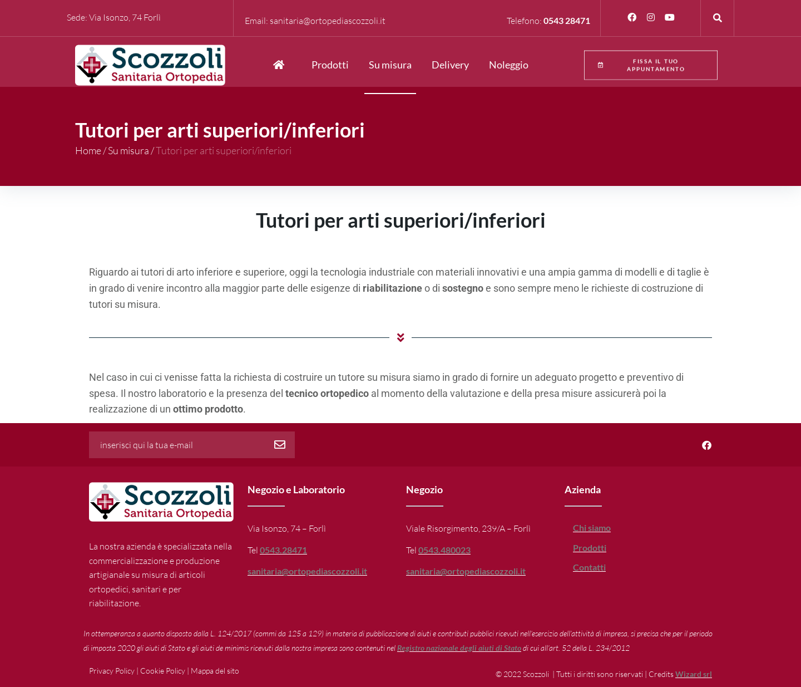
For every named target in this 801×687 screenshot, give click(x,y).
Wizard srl (693, 674)
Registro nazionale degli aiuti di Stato (459, 647)
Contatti (589, 567)
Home (88, 150)
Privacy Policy (112, 670)
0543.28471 (283, 549)
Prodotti (589, 547)
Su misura (128, 150)
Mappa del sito (215, 670)
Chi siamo (592, 527)
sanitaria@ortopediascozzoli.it (327, 20)
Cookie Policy (162, 670)
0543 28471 (566, 20)
